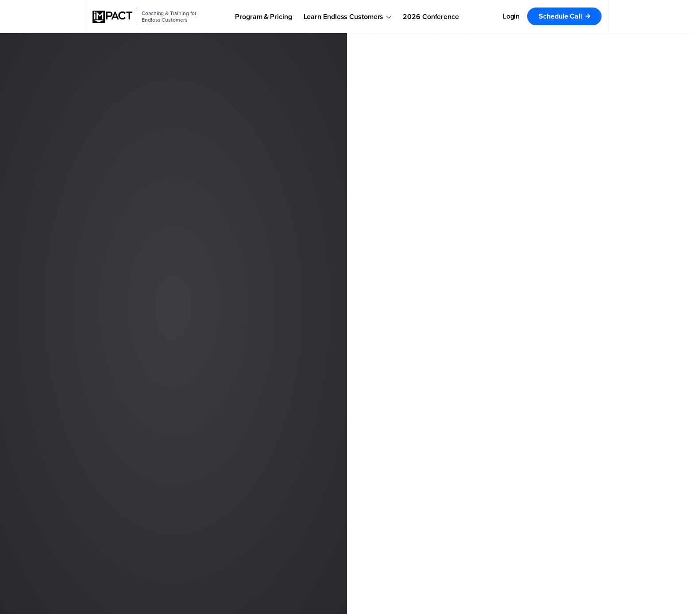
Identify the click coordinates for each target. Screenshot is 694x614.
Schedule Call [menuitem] (560, 16)
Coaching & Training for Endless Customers (169, 16)
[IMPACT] (112, 17)
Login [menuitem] (511, 16)
